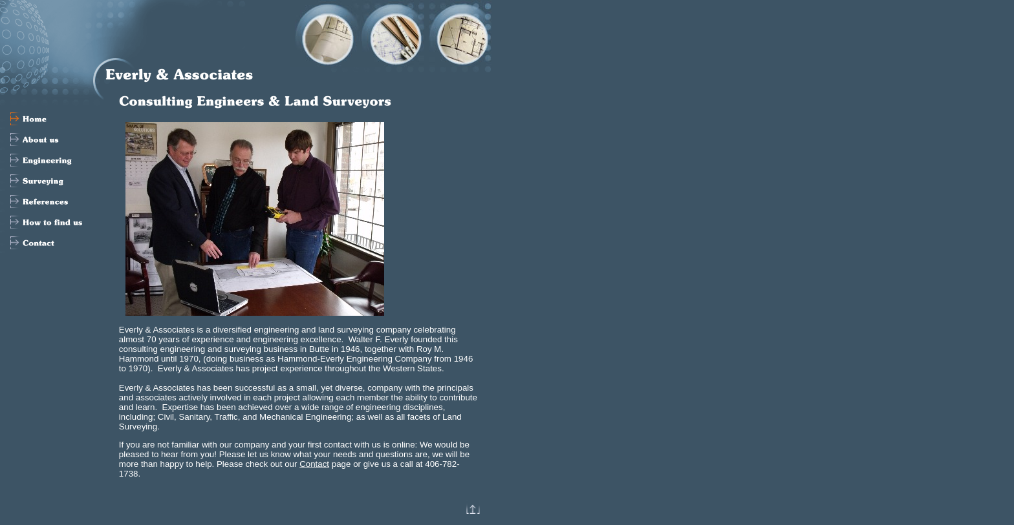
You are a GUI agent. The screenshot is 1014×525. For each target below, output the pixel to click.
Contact (314, 464)
